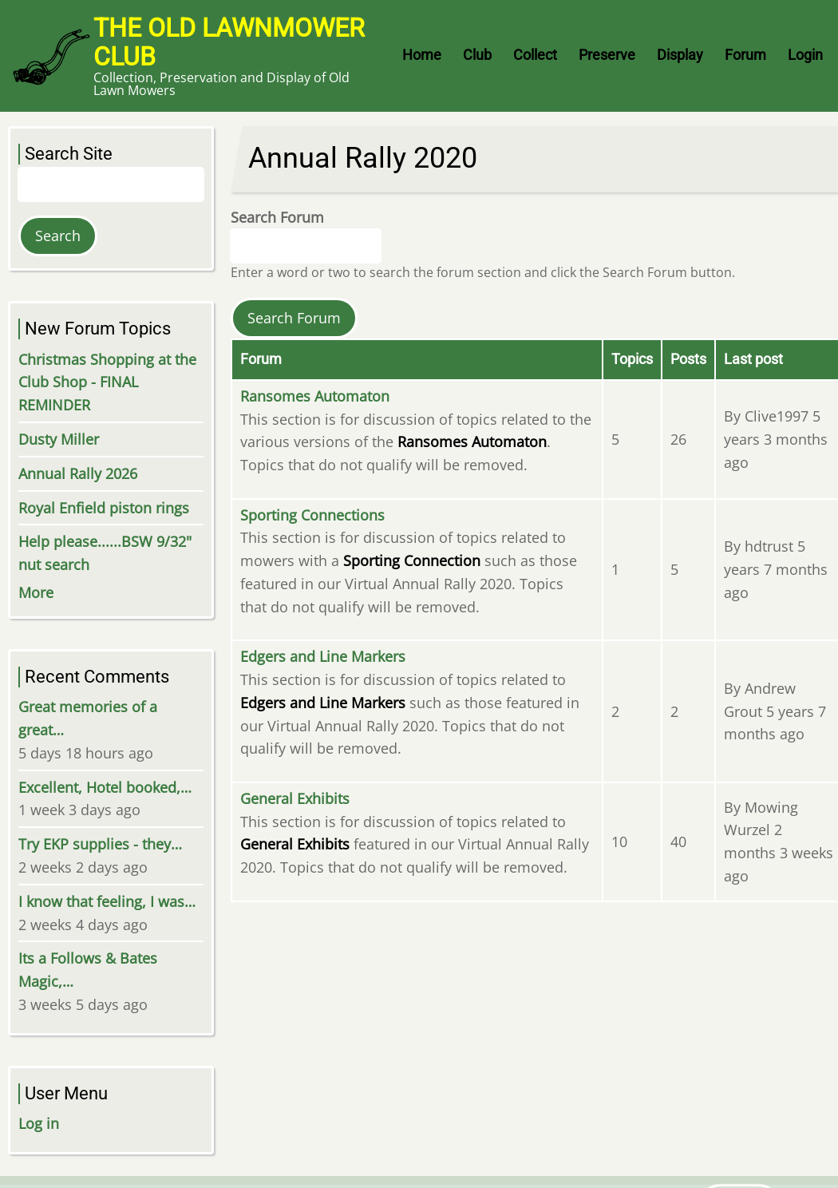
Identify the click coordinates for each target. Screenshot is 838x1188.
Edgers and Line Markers (322, 656)
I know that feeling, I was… (107, 901)
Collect (535, 54)
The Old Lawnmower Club (229, 42)
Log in (38, 1123)
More (35, 592)
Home (421, 54)
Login (805, 54)
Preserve (607, 54)
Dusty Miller (58, 439)
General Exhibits (295, 798)
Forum (745, 54)
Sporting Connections (312, 515)
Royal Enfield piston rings (103, 507)
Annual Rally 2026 (77, 473)
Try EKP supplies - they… (100, 843)
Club (477, 54)
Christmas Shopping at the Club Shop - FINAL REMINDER (107, 382)
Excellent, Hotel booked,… (105, 787)
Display (680, 54)
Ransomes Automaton (314, 396)
